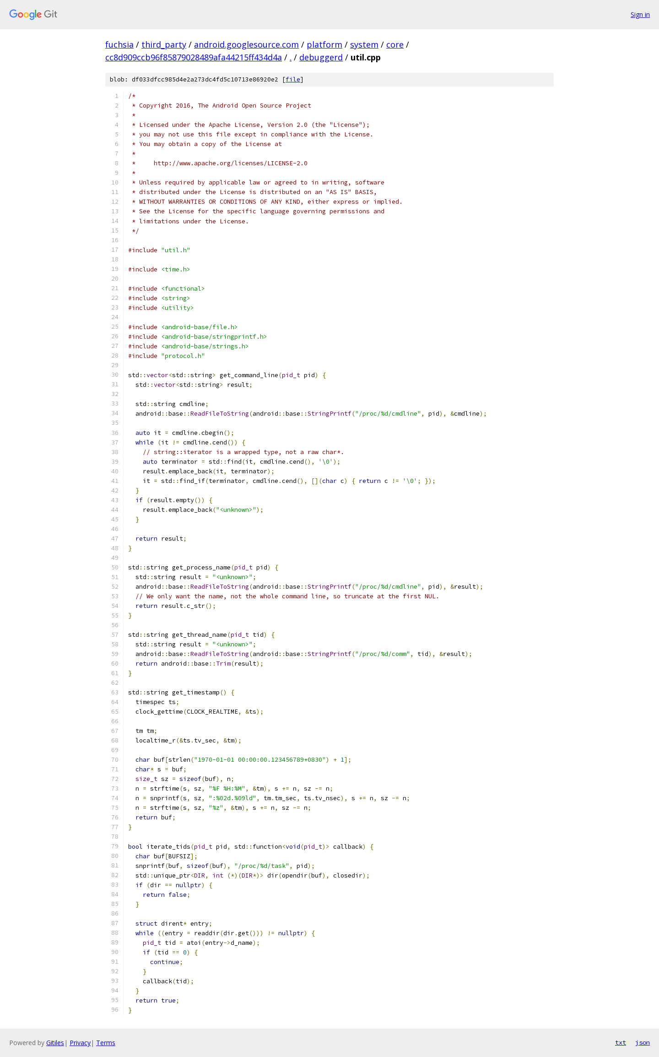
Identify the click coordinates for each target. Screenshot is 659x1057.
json (642, 1042)
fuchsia (119, 44)
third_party (163, 44)
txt (620, 1042)
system (364, 44)
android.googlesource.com (246, 44)
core (395, 44)
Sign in (640, 14)
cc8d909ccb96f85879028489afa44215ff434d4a (193, 57)
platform (324, 44)
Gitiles (55, 1042)
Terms (105, 1042)
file (293, 79)
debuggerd (321, 57)
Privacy (80, 1042)
